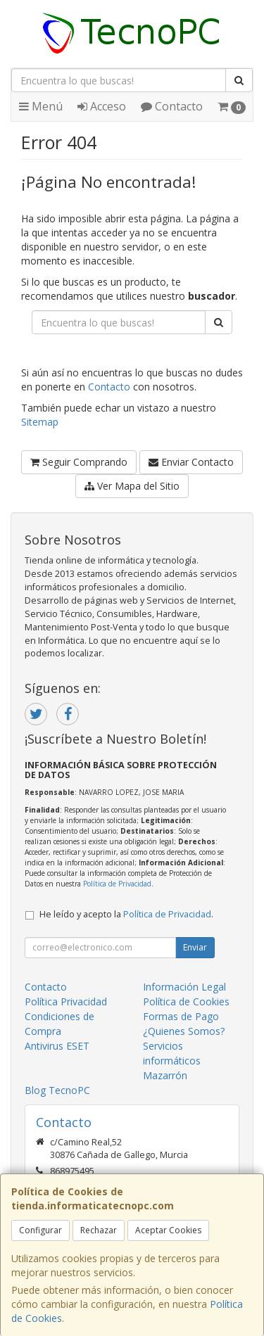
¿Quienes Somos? (184, 1031)
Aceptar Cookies (168, 1230)
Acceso (101, 106)
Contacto (172, 106)
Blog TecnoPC (57, 1090)
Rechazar (98, 1230)
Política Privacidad (66, 1001)
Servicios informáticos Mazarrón (172, 1060)
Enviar (195, 947)
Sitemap (39, 421)
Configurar (40, 1230)
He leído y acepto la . (126, 914)
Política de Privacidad (117, 884)
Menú (41, 106)
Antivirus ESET (57, 1045)
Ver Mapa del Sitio (132, 485)
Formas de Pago (181, 1016)
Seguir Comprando (78, 462)
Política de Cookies (186, 1001)
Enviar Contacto (191, 462)
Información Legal (184, 986)
